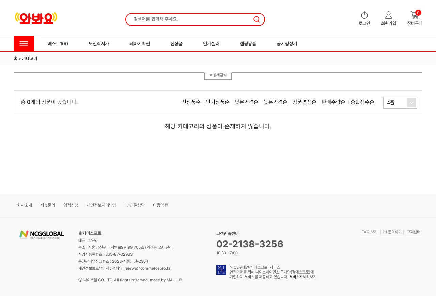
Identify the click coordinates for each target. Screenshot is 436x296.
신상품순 (191, 102)
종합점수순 (362, 102)
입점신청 (70, 205)
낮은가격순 (247, 102)
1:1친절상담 (135, 205)
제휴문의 (47, 205)
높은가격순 (275, 102)
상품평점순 (304, 102)
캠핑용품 (248, 43)
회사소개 (24, 205)
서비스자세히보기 (302, 277)
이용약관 (160, 205)
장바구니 (414, 18)
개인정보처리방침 (101, 205)
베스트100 (58, 43)
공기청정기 (287, 43)
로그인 (364, 18)
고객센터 (413, 232)
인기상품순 (218, 102)
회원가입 (388, 18)
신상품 (176, 43)
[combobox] (400, 103)
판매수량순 (333, 102)
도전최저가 (99, 43)
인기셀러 (211, 43)
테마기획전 (139, 43)
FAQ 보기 (369, 232)
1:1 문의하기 (392, 232)
